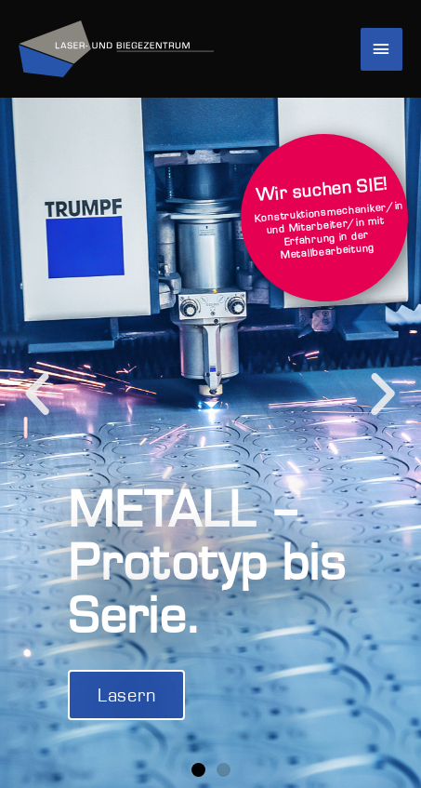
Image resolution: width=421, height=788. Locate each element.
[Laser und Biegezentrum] (116, 49)
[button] (37, 394)
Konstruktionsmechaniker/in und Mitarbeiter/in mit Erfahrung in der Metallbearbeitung (327, 216)
